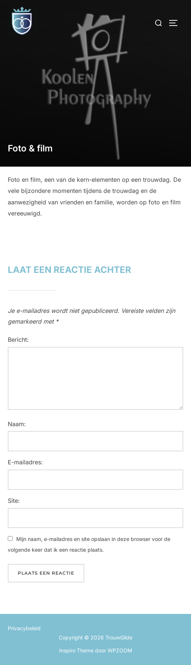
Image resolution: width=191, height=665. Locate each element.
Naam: (17, 424)
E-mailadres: (25, 462)
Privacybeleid (24, 628)
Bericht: (18, 339)
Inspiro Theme (76, 650)
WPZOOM (120, 650)
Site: (14, 500)
